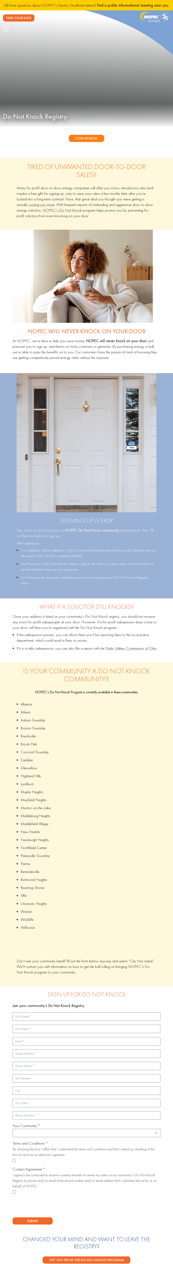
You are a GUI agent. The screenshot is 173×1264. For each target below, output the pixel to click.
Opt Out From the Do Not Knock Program (86, 1260)
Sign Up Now (86, 138)
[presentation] (43, 1206)
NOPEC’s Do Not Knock (62, 210)
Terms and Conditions (30, 1143)
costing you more (42, 204)
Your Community (26, 1126)
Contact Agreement (29, 1169)
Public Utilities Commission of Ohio (131, 648)
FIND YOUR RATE (18, 18)
